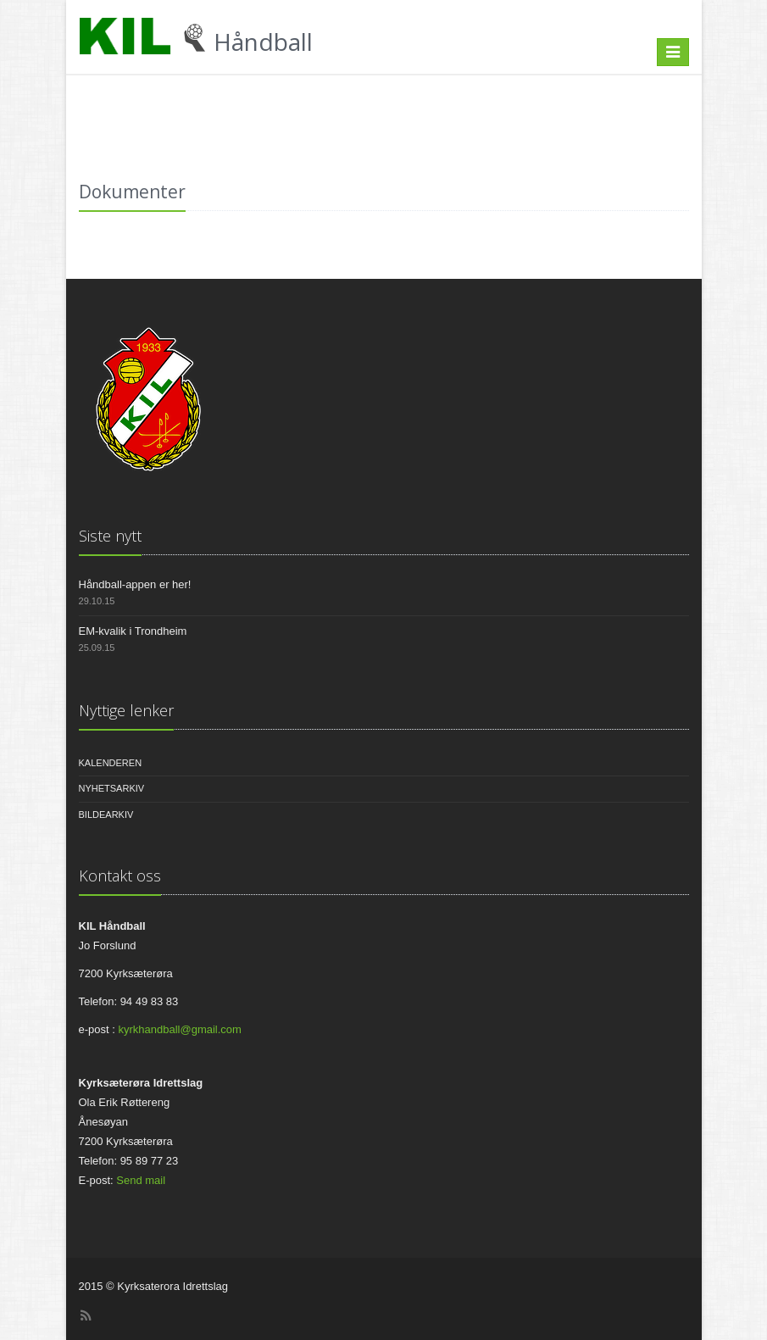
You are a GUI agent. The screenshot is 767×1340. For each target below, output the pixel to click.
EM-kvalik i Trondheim (133, 631)
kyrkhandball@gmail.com (179, 1029)
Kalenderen (110, 763)
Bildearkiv (106, 814)
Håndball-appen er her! (135, 584)
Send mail (140, 1180)
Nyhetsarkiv (112, 788)
